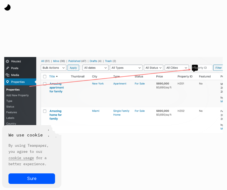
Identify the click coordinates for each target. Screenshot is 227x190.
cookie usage (21, 157)
